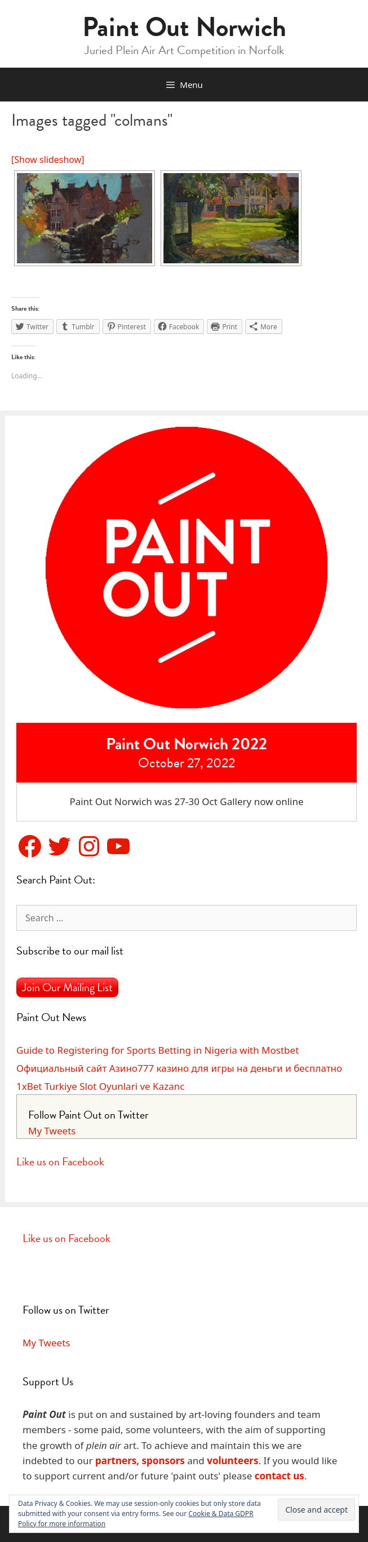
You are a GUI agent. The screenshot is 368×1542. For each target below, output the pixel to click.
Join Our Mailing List (67, 987)
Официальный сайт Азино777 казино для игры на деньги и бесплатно (179, 1068)
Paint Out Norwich (184, 27)
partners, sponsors (140, 1460)
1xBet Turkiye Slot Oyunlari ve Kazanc (100, 1086)
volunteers (232, 1460)
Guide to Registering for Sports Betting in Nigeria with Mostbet (157, 1050)
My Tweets (52, 1130)
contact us (279, 1475)
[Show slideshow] (48, 159)
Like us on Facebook (60, 1161)
